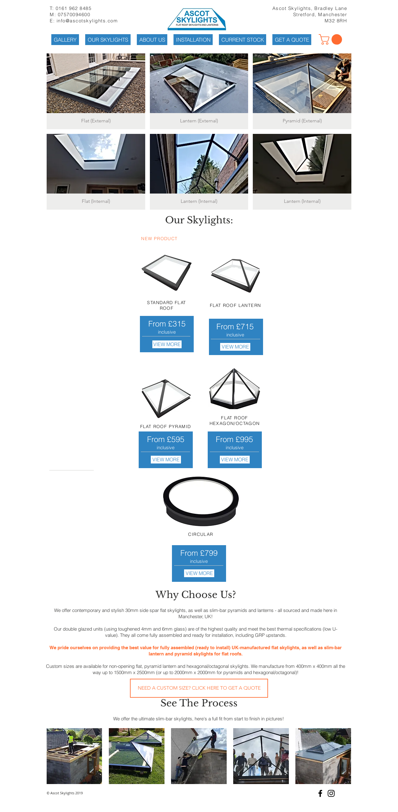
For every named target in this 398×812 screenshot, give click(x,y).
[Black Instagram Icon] (331, 793)
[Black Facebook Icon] (320, 793)
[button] (332, 39)
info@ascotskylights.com (87, 21)
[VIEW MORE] (167, 344)
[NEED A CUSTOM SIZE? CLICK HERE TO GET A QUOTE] (199, 688)
